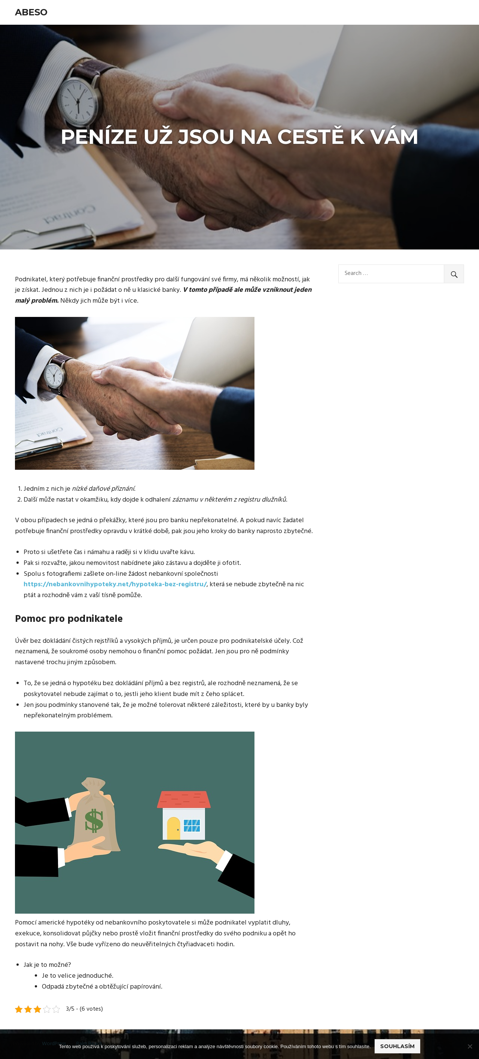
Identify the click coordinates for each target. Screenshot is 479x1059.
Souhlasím (397, 1046)
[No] (469, 1046)
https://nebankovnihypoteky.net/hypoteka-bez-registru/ (115, 584)
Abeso (31, 12)
